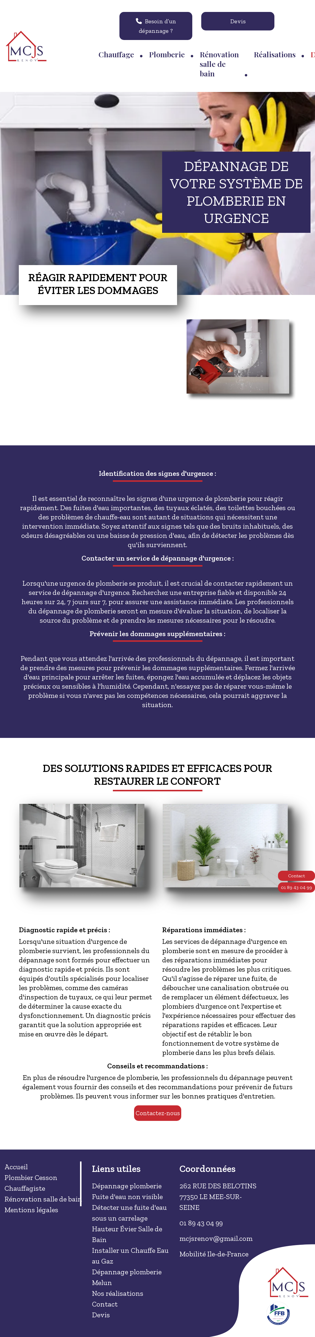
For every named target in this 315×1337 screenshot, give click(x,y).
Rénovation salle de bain (219, 63)
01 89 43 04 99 (296, 887)
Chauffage (116, 54)
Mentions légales (31, 1209)
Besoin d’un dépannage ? (156, 26)
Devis (238, 21)
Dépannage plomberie (127, 1185)
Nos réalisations (117, 1293)
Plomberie (167, 54)
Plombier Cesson (30, 1177)
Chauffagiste (24, 1188)
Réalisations (275, 54)
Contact (296, 875)
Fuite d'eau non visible (127, 1196)
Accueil (16, 1166)
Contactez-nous (158, 1113)
